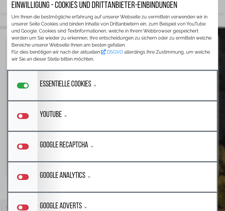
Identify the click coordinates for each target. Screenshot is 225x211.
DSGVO (112, 52)
